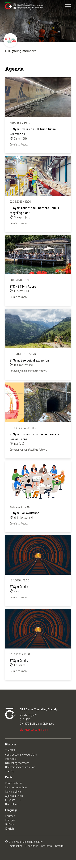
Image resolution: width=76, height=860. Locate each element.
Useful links (12, 804)
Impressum (15, 846)
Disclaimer (31, 846)
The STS (10, 750)
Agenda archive (14, 795)
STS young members (17, 763)
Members (10, 758)
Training (9, 771)
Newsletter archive (16, 787)
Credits (59, 846)
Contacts (46, 846)
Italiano (9, 824)
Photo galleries (13, 783)
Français (10, 820)
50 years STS (12, 800)
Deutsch (10, 816)
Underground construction (20, 767)
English (9, 828)
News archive (13, 791)
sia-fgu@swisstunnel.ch (34, 729)
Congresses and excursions (21, 754)
